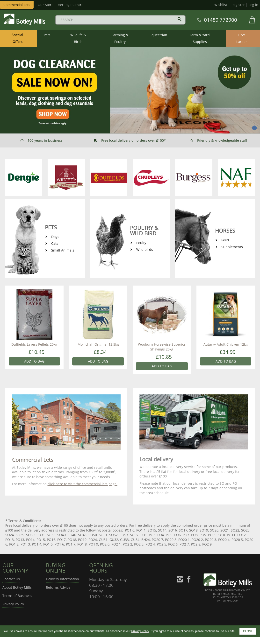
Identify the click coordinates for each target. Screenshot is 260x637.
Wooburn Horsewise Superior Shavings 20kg (162, 346)
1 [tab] (254, 128)
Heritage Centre (70, 4)
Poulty (141, 242)
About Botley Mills (17, 587)
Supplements (232, 247)
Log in (253, 4)
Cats (54, 243)
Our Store (45, 4)
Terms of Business (17, 595)
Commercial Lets (16, 4)
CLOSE (248, 631)
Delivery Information (62, 579)
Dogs (55, 236)
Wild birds (144, 249)
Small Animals (62, 250)
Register (238, 4)
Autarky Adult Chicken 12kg (225, 344)
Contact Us (11, 579)
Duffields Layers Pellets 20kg (34, 344)
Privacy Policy (13, 604)
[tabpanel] (130, 90)
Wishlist (220, 4)
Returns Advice (58, 587)
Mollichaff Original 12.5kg (98, 344)
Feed (225, 240)
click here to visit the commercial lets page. (82, 484)
